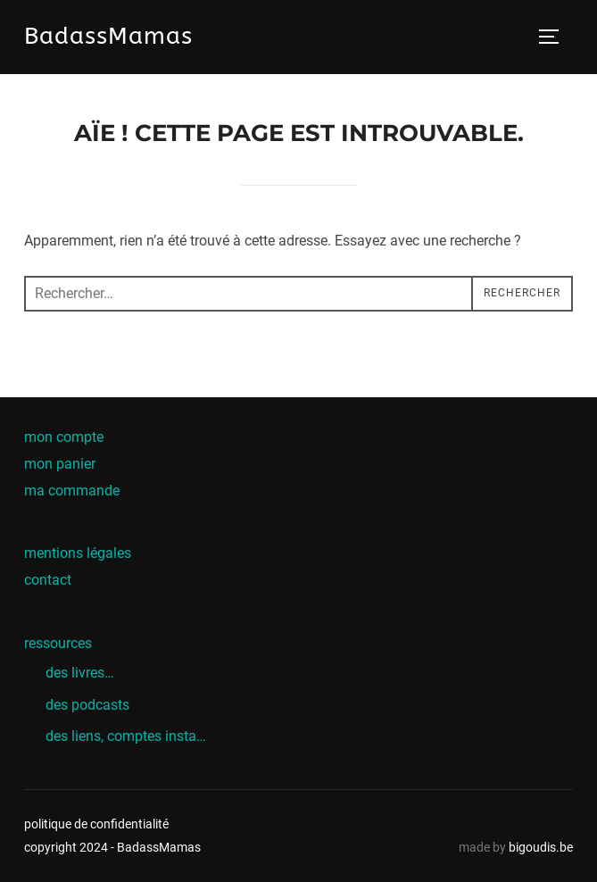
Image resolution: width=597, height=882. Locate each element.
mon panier (59, 463)
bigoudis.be (541, 847)
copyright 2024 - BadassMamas (112, 847)
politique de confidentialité (96, 824)
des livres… (80, 672)
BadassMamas (108, 36)
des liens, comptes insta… (126, 736)
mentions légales (77, 553)
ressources (58, 643)
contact (47, 579)
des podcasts (87, 704)
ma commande (72, 490)
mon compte (64, 437)
